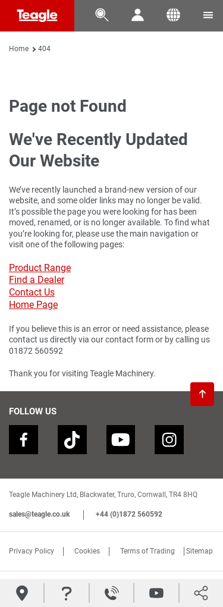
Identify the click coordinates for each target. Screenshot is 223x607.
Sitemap (199, 552)
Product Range (40, 267)
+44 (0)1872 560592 (129, 515)
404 (44, 49)
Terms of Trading (147, 552)
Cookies (87, 552)
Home (19, 49)
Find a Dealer (36, 279)
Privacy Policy (31, 552)
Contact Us (32, 292)
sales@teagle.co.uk (39, 515)
